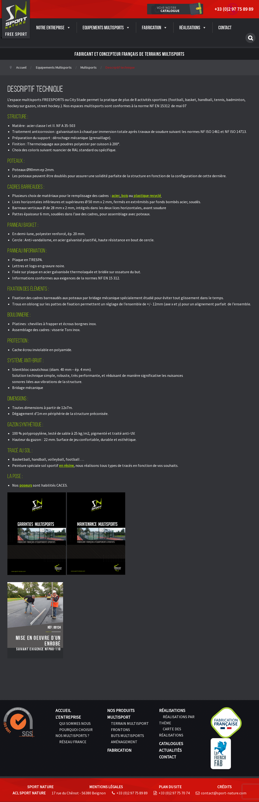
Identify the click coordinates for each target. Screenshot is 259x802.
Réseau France (72, 741)
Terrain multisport (130, 723)
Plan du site (170, 786)
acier (116, 195)
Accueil (21, 67)
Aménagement (124, 741)
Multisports (88, 67)
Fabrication (155, 27)
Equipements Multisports (106, 27)
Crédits (224, 786)
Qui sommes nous (75, 723)
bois (124, 195)
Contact (224, 27)
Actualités (170, 750)
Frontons (120, 729)
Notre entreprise (53, 27)
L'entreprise (68, 717)
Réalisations (193, 27)
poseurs (25, 485)
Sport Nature (40, 786)
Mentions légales (106, 786)
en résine (66, 465)
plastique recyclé (147, 195)
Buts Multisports (127, 735)
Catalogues (171, 743)
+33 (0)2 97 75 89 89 (233, 9)
